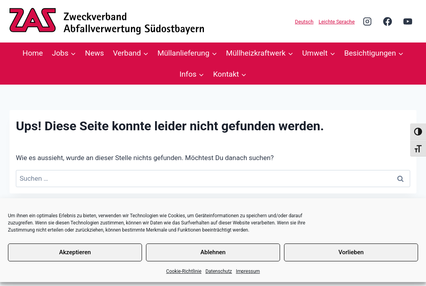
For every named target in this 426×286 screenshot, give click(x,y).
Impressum (248, 271)
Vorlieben (351, 252)
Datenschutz (218, 271)
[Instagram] (367, 21)
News (94, 53)
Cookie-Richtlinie (183, 271)
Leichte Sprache (337, 22)
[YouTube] (407, 21)
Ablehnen (212, 252)
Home (33, 53)
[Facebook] (387, 21)
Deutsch (304, 22)
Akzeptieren (75, 252)
